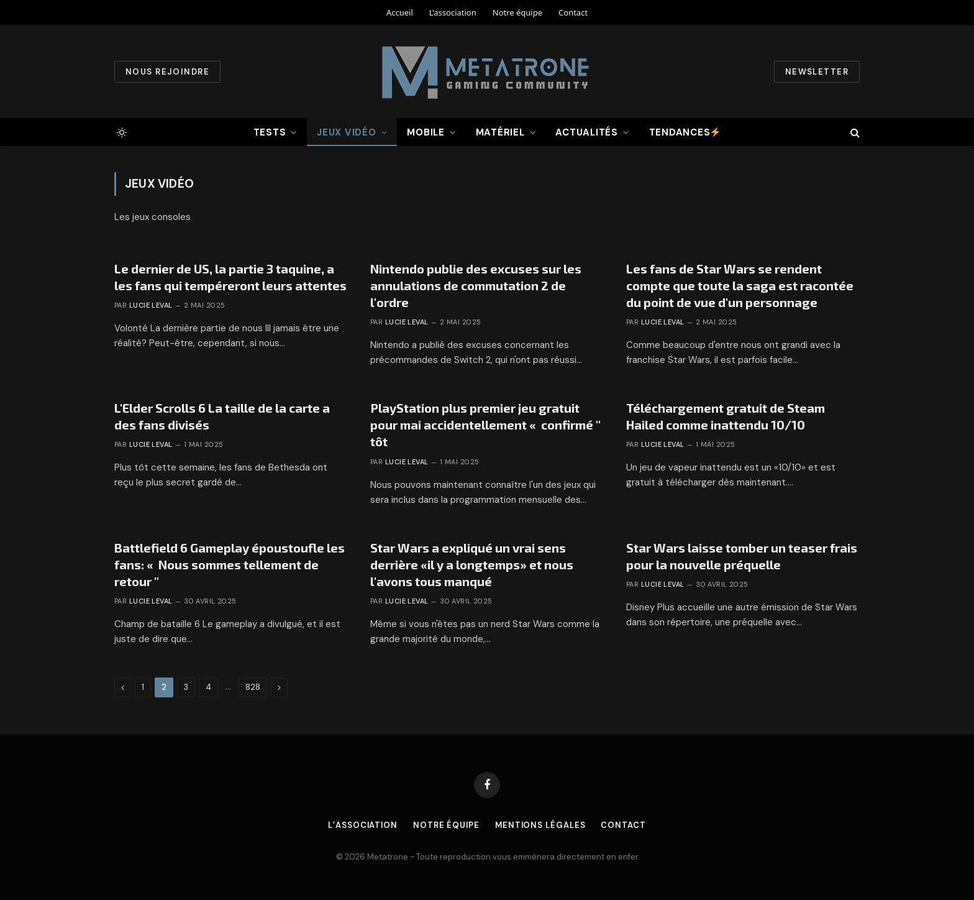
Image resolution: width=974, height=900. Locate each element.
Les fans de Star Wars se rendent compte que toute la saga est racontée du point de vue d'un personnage (739, 285)
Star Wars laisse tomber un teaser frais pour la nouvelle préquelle (741, 556)
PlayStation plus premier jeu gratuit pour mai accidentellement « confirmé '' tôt (485, 424)
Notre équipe (517, 12)
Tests (269, 132)
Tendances (685, 132)
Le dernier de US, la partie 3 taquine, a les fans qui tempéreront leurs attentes (230, 277)
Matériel (500, 132)
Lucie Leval (151, 305)
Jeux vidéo (346, 132)
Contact (573, 12)
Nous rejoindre (167, 72)
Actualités (586, 132)
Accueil (399, 12)
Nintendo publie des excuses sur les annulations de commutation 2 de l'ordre (475, 285)
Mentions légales (541, 825)
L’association (452, 12)
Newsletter (817, 72)
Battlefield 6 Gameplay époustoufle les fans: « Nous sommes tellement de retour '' (229, 564)
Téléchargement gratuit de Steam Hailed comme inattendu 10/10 (725, 416)
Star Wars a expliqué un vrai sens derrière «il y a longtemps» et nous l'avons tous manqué (471, 564)
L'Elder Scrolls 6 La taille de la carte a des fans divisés (222, 416)
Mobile (426, 132)
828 (252, 687)
